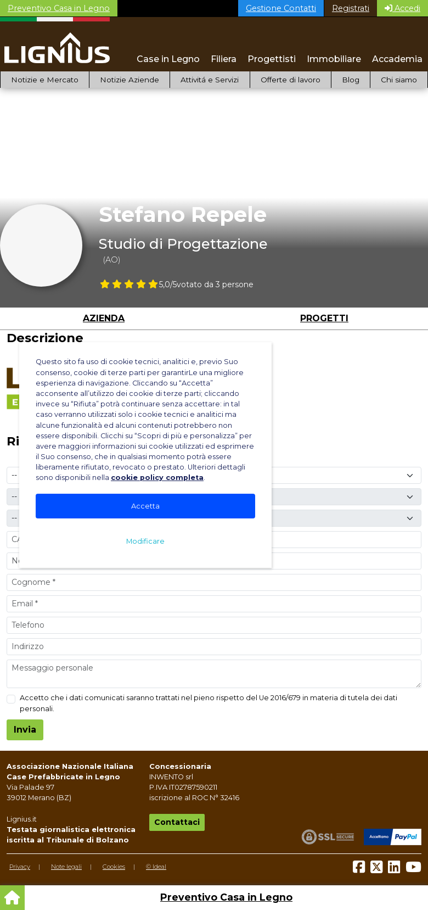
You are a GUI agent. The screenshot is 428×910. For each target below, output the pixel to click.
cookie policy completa (157, 477)
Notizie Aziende (129, 79)
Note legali (66, 866)
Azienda (104, 318)
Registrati (350, 8)
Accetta (145, 506)
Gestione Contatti (281, 8)
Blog (350, 79)
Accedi (402, 8)
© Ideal (156, 866)
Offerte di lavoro (290, 79)
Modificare (145, 541)
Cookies (114, 866)
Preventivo (59, 8)
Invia (25, 729)
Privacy (19, 866)
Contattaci (177, 822)
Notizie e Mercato (44, 79)
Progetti (324, 318)
